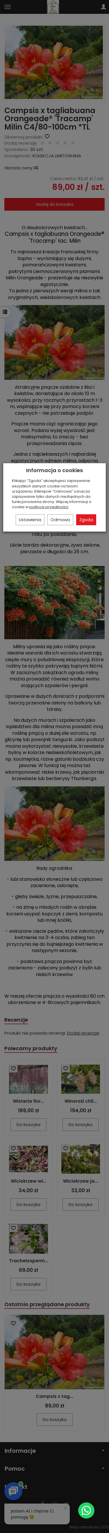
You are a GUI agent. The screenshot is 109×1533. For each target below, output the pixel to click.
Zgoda (86, 520)
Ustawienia (30, 520)
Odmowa (60, 520)
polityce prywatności (48, 506)
